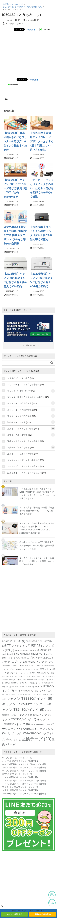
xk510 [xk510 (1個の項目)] (12, 654)
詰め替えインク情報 (16, 422)
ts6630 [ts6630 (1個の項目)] (25, 650)
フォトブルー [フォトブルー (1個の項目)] (15, 740)
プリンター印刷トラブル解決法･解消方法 (26, 397)
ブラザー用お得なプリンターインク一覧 (20, 787)
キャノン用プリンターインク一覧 (17, 758)
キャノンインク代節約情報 (19, 403)
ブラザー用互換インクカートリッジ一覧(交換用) (24, 793)
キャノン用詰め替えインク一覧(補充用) (20, 761)
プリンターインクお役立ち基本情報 (23, 384)
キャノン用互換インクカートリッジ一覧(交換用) (24, 767)
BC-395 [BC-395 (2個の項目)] (31, 641)
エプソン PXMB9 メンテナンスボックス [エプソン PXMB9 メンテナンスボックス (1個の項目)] (20, 683)
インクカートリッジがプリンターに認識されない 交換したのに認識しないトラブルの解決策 (36, 561)
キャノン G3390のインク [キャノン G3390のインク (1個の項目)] (21, 687)
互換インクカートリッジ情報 (20, 428)
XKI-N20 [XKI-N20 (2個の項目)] (21, 654)
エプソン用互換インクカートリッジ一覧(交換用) (24, 784)
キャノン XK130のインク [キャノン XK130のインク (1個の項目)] (40, 724)
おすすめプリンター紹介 (18, 378)
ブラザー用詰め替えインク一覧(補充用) (20, 790)
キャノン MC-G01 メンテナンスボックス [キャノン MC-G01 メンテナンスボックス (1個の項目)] (29, 691)
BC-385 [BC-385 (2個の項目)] (7, 641)
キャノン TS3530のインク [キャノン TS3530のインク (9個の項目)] (25, 704)
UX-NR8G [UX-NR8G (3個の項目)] (44, 650)
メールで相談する (14, 914)
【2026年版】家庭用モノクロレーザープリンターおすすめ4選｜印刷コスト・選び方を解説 (41, 141)
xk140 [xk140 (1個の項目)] (5, 654)
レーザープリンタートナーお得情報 (23, 466)
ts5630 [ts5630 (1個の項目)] (18, 650)
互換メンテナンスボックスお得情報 (23, 441)
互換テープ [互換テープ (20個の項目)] (36, 738)
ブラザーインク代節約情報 (19, 416)
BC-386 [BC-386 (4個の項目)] (19, 641)
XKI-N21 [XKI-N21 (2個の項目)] (32, 654)
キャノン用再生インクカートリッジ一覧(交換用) (24, 771)
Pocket (30, 29)
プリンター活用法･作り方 (19, 391)
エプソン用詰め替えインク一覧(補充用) (20, 777)
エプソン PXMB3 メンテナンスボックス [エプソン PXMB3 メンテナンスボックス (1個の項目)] (25, 676)
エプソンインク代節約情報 (19, 410)
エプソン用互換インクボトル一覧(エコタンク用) (24, 780)
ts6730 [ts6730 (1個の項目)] (33, 650)
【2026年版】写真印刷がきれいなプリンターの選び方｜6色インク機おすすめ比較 (15, 141)
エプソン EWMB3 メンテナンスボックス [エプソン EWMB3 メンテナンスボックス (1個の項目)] (23, 669)
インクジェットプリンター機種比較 (23, 460)
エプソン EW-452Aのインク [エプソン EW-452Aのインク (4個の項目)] (30, 661)
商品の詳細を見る (43, 914)
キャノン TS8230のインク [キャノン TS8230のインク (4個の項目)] (34, 714)
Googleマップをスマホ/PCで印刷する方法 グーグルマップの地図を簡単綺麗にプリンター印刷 (36, 545)
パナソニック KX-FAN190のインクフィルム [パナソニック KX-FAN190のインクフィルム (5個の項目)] (28, 728)
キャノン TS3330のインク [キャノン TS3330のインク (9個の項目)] (29, 698)
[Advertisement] (28, 54)
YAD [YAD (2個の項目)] (41, 654)
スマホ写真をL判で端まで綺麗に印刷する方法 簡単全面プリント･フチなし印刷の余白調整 (15, 235)
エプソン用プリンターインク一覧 (17, 774)
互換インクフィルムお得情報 (20, 454)
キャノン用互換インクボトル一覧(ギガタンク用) (24, 764)
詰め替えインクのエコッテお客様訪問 (24, 473)
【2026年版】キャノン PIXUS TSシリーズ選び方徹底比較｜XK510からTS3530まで (15, 188)
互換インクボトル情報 (17, 435)
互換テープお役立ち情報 (18, 447)
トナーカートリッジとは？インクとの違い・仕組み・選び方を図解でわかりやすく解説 (41, 188)
